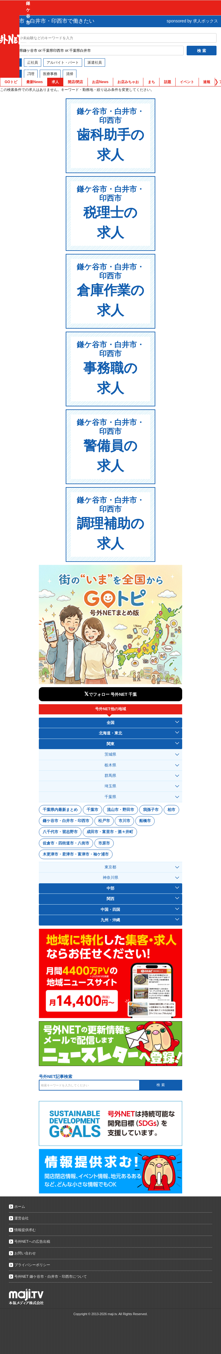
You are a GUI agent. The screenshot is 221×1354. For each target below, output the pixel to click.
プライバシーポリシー (32, 1265)
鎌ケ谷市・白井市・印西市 (66, 820)
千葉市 (92, 809)
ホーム (19, 1206)
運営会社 (21, 1218)
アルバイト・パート (63, 62)
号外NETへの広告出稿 (32, 1241)
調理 (30, 74)
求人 (55, 82)
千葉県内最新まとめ (60, 809)
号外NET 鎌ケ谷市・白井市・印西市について (50, 1276)
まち (151, 82)
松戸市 (104, 820)
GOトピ (10, 82)
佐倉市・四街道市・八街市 (66, 843)
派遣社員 (95, 62)
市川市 (124, 820)
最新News (34, 82)
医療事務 (50, 74)
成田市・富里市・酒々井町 (110, 832)
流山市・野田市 (120, 809)
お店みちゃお (128, 82)
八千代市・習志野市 (60, 832)
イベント (187, 82)
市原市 (104, 843)
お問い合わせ (25, 1253)
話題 (167, 82)
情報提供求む (25, 1230)
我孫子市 (151, 809)
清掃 (69, 74)
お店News (100, 82)
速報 (206, 82)
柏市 (171, 809)
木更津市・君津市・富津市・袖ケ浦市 (76, 854)
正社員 (32, 62)
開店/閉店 (75, 82)
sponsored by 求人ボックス (192, 21)
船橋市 (145, 820)
